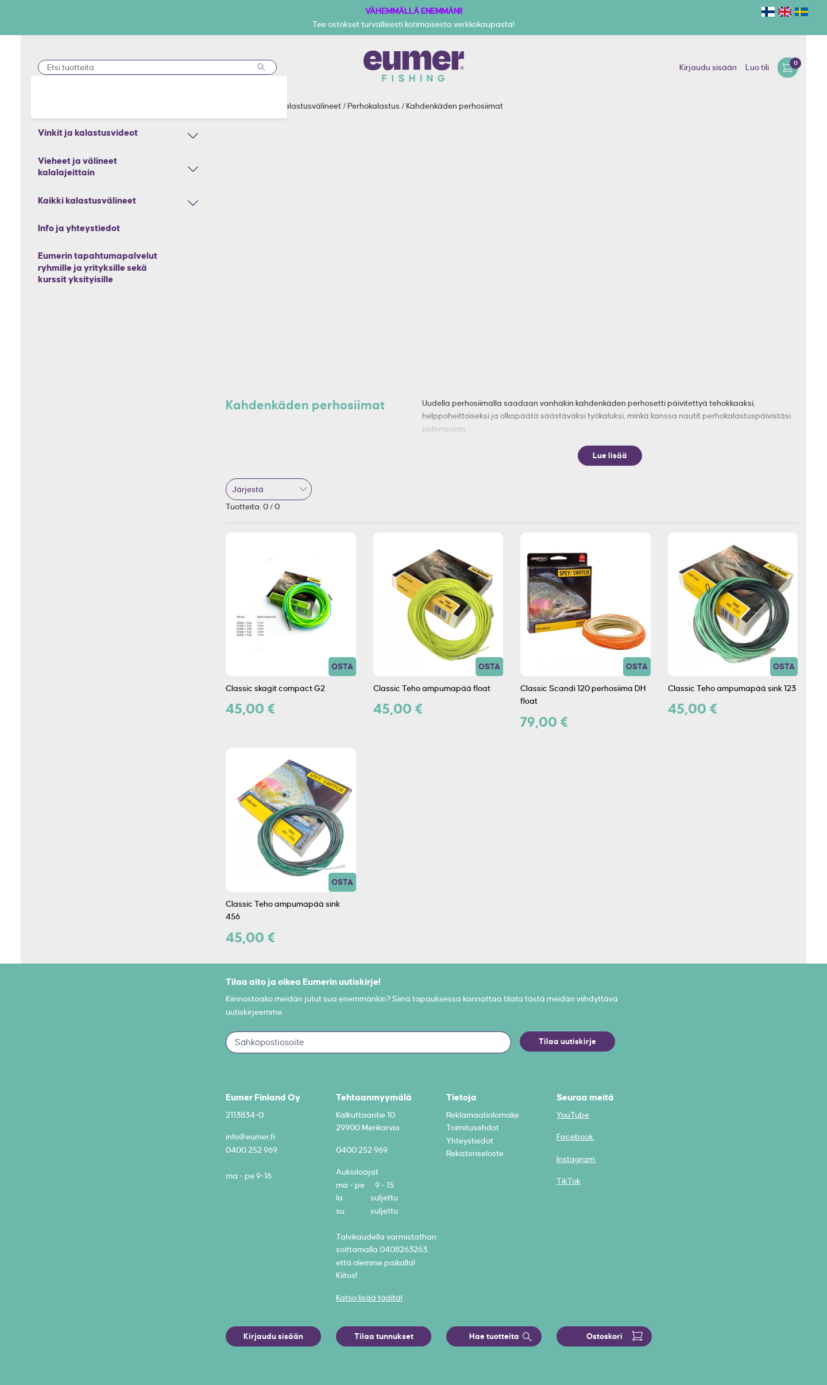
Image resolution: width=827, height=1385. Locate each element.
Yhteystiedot (469, 1140)
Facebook (576, 1136)
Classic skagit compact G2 (275, 688)
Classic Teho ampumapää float (431, 688)
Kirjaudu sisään (708, 67)
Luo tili (757, 67)
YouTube (573, 1114)
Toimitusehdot (472, 1127)
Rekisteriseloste (475, 1153)
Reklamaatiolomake (482, 1114)
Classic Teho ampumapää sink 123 (732, 688)
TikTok (569, 1181)
